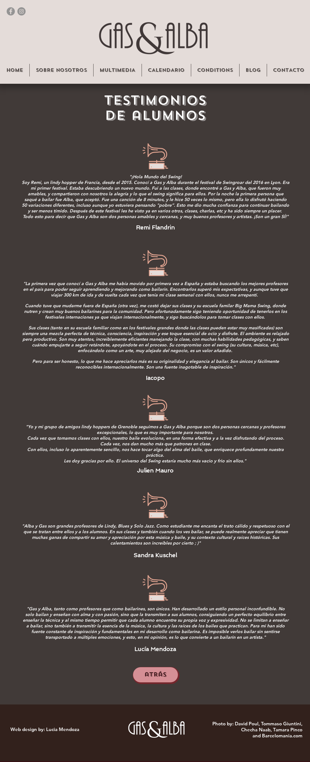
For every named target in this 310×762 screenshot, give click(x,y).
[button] (61, 70)
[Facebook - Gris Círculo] (11, 11)
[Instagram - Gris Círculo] (21, 11)
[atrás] (155, 674)
